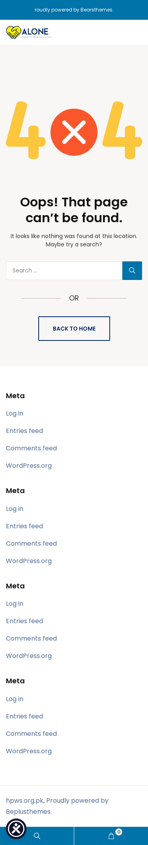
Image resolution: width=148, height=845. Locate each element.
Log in (14, 413)
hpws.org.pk (24, 800)
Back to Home (74, 329)
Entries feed (24, 430)
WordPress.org (29, 465)
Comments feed (31, 448)
